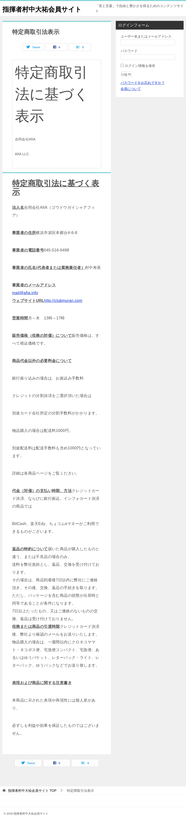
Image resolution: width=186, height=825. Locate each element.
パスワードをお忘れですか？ (143, 83)
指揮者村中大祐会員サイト (46, 8)
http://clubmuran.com (63, 301)
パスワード (129, 51)
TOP (32, 791)
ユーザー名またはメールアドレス (146, 36)
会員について (131, 89)
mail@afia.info (25, 293)
